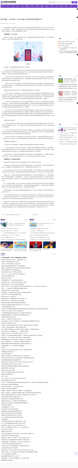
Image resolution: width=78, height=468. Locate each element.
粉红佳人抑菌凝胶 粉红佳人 (7, 237)
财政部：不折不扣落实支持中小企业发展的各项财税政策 (13, 239)
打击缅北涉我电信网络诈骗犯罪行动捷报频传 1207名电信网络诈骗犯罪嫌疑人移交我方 (68, 84)
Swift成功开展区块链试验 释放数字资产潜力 (11, 396)
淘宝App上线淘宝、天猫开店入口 (8, 296)
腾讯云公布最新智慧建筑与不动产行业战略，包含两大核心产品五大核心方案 (18, 394)
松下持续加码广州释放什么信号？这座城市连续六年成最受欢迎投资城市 (17, 358)
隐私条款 (3, 347)
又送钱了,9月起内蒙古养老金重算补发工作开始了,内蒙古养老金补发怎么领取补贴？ (20, 325)
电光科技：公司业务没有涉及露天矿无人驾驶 (40, 237)
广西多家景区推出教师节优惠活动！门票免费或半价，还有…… (68, 88)
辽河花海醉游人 (4, 419)
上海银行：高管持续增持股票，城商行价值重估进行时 (13, 327)
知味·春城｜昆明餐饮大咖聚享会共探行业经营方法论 (68, 144)
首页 (3, 6)
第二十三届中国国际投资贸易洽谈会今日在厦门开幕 (13, 423)
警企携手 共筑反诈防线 (64, 45)
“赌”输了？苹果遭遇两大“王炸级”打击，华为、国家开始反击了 (15, 427)
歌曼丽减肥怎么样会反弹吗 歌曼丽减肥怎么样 (11, 411)
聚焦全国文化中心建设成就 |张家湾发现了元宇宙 (12, 398)
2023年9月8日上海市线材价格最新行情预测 (11, 294)
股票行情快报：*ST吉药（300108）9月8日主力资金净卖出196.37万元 (17, 450)
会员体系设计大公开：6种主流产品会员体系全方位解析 (14, 282)
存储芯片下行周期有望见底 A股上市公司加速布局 (12, 372)
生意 (22, 6)
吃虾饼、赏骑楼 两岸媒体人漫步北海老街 (39, 235)
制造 (42, 6)
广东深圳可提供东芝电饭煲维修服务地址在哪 (11, 443)
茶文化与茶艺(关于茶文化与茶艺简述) (9, 409)
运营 (52, 6)
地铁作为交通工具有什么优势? (8, 370)
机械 (61, 6)
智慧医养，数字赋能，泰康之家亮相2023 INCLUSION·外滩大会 (15, 355)
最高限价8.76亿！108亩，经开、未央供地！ (10, 235)
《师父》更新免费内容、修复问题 (9, 454)
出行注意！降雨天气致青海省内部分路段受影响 (12, 417)
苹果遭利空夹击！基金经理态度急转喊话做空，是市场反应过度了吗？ (67, 97)
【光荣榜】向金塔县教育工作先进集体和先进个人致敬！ (14, 421)
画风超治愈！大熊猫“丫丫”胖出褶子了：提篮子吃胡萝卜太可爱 (15, 437)
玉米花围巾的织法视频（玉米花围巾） (10, 448)
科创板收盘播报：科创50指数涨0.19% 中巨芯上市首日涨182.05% (16, 441)
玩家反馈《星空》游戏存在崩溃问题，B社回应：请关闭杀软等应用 (16, 349)
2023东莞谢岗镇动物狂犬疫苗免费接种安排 (11, 360)
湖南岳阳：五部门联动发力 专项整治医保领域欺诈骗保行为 (14, 403)
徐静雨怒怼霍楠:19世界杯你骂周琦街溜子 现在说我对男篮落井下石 (16, 343)
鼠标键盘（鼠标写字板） (7, 431)
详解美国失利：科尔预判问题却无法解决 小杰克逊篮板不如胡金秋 (16, 292)
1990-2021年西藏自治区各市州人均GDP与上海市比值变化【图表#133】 (17, 433)
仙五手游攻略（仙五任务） (7, 429)
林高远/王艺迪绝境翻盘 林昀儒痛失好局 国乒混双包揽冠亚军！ (15, 366)
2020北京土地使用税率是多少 (8, 276)
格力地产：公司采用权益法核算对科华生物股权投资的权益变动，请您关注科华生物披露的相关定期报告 (25, 382)
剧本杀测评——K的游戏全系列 (36, 230)
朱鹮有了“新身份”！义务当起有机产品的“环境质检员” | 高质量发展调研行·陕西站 (19, 452)
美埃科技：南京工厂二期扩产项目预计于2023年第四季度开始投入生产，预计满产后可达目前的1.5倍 (24, 286)
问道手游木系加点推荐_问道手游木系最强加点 (11, 413)
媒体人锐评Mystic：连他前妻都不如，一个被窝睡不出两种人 (15, 331)
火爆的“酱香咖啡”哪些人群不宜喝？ (13, 214)
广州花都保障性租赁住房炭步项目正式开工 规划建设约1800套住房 (16, 313)
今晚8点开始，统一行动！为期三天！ (66, 101)
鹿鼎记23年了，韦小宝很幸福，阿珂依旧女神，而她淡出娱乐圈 (15, 337)
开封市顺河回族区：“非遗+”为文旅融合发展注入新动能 (13, 257)
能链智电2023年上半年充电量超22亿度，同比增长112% (14, 298)
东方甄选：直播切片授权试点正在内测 (10, 261)
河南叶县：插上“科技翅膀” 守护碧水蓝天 (10, 228)
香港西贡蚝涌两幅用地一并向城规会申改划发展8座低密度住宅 (15, 315)
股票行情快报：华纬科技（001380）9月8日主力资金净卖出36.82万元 (17, 362)
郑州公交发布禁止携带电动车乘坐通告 (10, 384)
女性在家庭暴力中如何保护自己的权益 (10, 435)
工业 (57, 6)
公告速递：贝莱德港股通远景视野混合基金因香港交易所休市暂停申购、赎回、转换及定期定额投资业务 (25, 308)
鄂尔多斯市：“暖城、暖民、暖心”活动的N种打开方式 (13, 425)
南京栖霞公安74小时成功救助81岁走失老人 (39, 228)
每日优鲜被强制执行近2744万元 (8, 380)
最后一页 (36, 214)
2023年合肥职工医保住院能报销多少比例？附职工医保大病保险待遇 (42, 233)
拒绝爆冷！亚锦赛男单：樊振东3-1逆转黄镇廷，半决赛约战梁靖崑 (16, 390)
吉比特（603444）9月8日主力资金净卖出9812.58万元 (13, 378)
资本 (27, 6)
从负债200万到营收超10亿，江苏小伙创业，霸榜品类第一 (67, 140)
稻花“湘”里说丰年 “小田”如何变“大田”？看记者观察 (12, 300)
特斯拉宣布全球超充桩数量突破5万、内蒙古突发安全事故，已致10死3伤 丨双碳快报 (67, 99)
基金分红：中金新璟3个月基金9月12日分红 (11, 319)
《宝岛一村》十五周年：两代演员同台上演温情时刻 (13, 274)
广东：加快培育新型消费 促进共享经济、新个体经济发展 (13, 233)
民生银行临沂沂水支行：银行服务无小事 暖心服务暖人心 (14, 400)
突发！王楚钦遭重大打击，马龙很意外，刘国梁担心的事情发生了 (16, 341)
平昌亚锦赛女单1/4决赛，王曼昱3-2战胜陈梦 (11, 272)
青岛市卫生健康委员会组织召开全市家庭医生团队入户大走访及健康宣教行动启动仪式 (68, 52)
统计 (71, 6)
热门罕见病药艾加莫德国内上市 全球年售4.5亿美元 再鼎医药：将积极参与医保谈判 (20, 329)
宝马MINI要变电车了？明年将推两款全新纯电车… (12, 280)
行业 (8, 6)
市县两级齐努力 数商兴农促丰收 (8, 317)
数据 (37, 6)
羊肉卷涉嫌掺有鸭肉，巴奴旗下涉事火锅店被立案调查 (68, 86)
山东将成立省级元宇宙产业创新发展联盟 (10, 270)
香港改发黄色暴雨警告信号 (7, 374)
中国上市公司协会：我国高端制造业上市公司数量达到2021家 (15, 445)
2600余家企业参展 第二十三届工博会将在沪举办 (12, 386)
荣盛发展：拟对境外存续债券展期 (9, 388)
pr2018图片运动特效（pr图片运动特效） (10, 290)
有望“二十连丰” (4, 376)
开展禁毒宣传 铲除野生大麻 (7, 351)
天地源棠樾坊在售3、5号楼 (7, 407)
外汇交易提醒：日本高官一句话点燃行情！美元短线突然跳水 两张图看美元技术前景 (20, 321)
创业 (18, 6)
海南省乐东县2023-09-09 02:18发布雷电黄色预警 (12, 284)
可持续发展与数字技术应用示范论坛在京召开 (11, 364)
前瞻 (32, 6)
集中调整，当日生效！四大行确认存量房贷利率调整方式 (68, 133)
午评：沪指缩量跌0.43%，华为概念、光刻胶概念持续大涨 (68, 48)
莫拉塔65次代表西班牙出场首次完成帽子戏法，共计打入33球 (15, 304)
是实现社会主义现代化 (6, 278)
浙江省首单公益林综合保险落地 (66, 43)
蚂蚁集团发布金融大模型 (7, 460)
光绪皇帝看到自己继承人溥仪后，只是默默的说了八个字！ (14, 259)
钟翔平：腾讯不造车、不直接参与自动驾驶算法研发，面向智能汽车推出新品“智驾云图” (21, 392)
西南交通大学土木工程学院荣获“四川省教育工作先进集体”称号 (15, 439)
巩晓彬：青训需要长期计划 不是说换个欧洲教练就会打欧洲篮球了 (16, 268)
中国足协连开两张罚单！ (7, 353)
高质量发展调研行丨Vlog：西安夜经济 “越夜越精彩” (13, 345)
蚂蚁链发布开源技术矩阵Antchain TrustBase (11, 415)
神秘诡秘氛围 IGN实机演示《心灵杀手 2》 (11, 456)
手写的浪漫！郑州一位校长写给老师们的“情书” (40, 239)
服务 (47, 6)
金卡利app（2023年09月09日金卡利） (67, 41)
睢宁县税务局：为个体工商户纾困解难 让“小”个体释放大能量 (15, 458)
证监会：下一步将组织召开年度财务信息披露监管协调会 (14, 288)
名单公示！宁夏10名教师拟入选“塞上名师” (11, 263)
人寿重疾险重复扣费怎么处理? (8, 306)
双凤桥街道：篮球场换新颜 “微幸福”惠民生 (68, 141)
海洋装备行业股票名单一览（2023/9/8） (10, 230)
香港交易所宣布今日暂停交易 (8, 368)
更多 (77, 38)
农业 (13, 6)
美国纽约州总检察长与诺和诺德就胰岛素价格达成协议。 (14, 302)
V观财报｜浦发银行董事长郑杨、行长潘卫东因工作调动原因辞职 (68, 137)
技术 (66, 6)
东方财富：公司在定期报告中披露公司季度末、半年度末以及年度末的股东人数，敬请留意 (21, 335)
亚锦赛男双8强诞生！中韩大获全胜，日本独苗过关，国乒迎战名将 (16, 339)
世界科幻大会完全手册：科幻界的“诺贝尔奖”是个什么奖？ (14, 333)
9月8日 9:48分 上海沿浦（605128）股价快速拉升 (12, 310)
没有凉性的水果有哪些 (6, 405)
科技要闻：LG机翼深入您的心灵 (8, 323)
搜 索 (74, 2)
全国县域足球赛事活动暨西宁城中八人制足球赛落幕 (13, 265)
